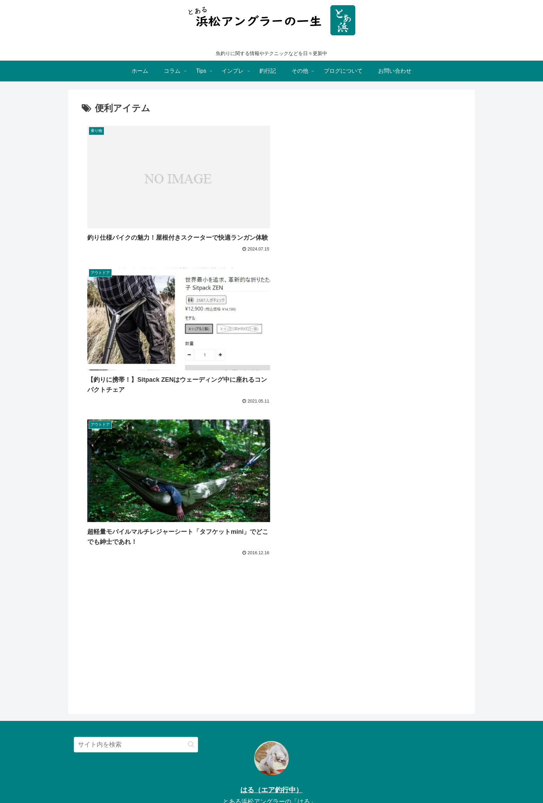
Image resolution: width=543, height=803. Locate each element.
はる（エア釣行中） (271, 641)
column (257, 781)
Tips (217, 781)
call (346, 781)
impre (236, 781)
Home (199, 781)
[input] (136, 596)
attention (302, 781)
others (278, 781)
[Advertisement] (271, 498)
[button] (191, 596)
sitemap (327, 781)
